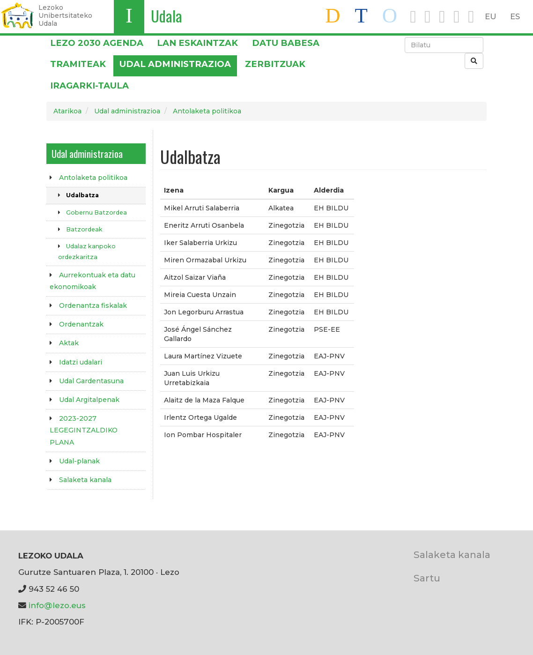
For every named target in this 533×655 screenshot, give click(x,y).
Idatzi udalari (80, 362)
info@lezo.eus (57, 605)
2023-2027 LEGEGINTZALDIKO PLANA (84, 430)
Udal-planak (79, 461)
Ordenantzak (81, 324)
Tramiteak (78, 64)
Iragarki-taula (89, 85)
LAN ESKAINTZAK (197, 42)
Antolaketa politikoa (207, 111)
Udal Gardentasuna (91, 381)
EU (490, 16)
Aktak (69, 343)
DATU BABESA (285, 42)
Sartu (427, 578)
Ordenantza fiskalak (93, 305)
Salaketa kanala (85, 480)
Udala (166, 16)
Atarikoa (67, 111)
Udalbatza (82, 195)
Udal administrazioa (175, 64)
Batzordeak (84, 229)
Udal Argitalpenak (89, 399)
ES (515, 16)
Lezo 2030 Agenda (96, 42)
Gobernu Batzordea (96, 212)
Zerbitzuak (275, 64)
